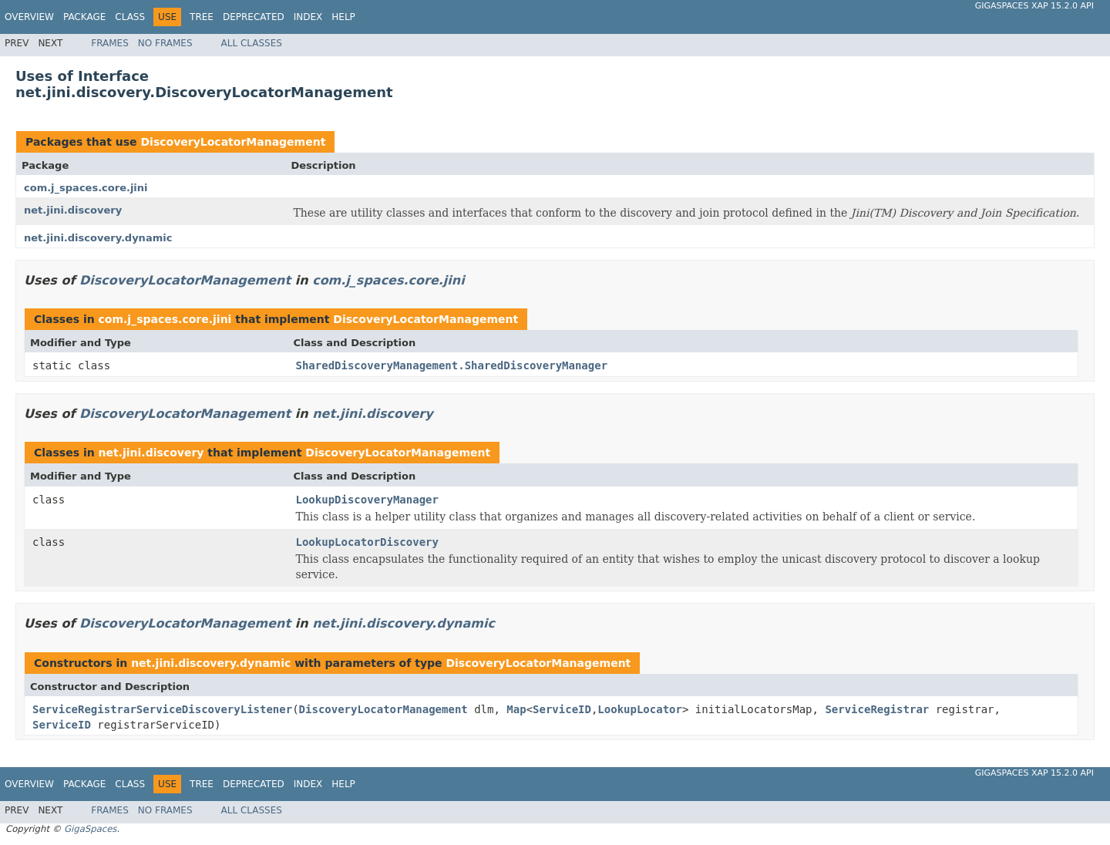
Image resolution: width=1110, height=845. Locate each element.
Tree (202, 17)
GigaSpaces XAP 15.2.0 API (1034, 6)
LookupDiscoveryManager (367, 499)
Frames (110, 43)
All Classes (251, 43)
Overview (29, 17)
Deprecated (253, 17)
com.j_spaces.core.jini (86, 188)
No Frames (165, 43)
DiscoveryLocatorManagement (232, 142)
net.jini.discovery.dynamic (98, 238)
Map (516, 709)
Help (343, 17)
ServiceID (562, 709)
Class (130, 17)
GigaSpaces (90, 828)
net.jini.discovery (73, 210)
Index (308, 17)
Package (84, 17)
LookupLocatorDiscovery (367, 542)
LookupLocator (639, 709)
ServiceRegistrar (877, 709)
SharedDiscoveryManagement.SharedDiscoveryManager (452, 365)
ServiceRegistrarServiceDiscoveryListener (162, 709)
